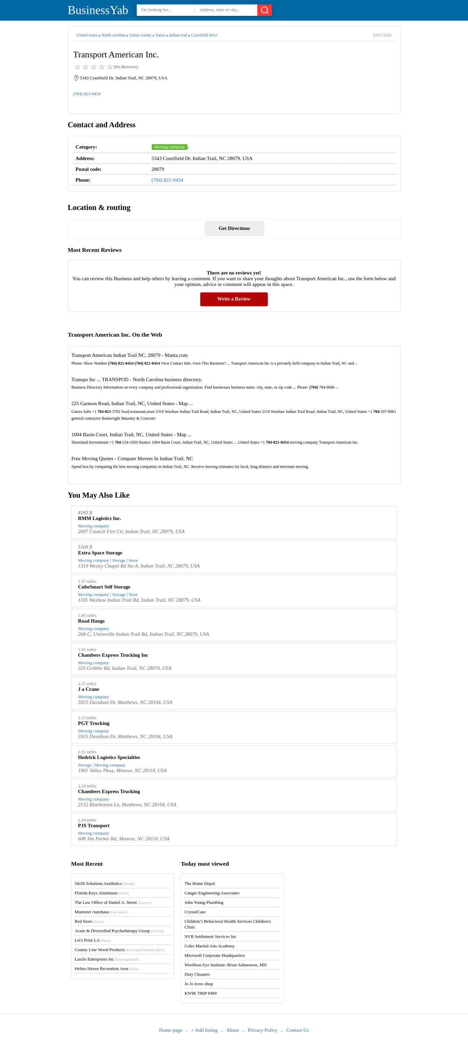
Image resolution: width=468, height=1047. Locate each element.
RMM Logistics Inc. (99, 518)
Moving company (169, 146)
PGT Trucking (93, 723)
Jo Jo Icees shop (198, 983)
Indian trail (178, 35)
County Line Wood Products (119, 949)
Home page (170, 1030)
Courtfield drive (204, 35)
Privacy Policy (263, 1030)
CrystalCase (195, 911)
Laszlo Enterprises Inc (107, 959)
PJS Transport (93, 825)
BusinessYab (98, 10)
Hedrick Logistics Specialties (109, 757)
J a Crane (88, 689)
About (232, 1030)
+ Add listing (204, 1030)
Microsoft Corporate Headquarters (214, 955)
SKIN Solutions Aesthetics (105, 883)
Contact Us (297, 1030)
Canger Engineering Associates (211, 892)
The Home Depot (199, 883)
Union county (140, 35)
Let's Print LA (92, 940)
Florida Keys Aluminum (102, 892)
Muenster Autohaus (101, 911)
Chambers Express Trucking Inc (113, 655)
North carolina (113, 35)
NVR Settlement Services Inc (210, 936)
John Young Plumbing (203, 902)
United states (87, 35)
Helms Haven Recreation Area (106, 968)
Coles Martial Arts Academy (209, 945)
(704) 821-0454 (87, 93)
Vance (160, 35)
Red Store (89, 921)
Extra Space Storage (100, 552)
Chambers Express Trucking (109, 791)
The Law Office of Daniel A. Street (113, 902)
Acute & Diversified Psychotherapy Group (119, 930)
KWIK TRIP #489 (200, 993)
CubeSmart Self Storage (104, 587)
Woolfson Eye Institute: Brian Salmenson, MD (225, 964)
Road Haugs (91, 621)
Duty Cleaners (197, 974)
